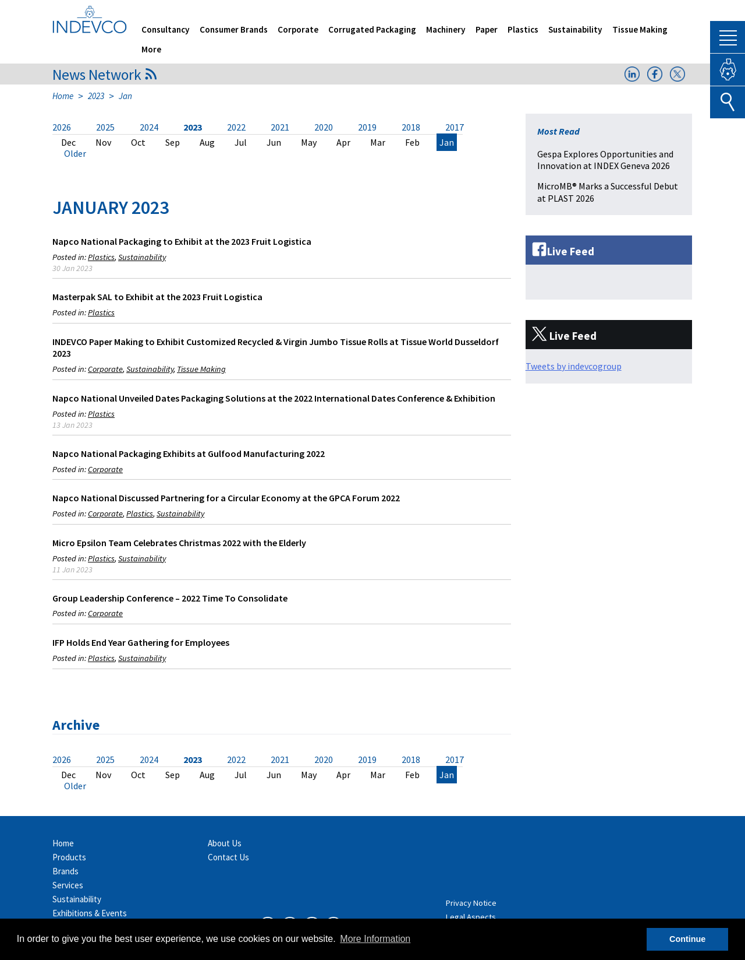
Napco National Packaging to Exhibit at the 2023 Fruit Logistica (181, 241)
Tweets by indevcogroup (574, 366)
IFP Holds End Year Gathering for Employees (140, 642)
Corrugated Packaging (372, 29)
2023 (96, 95)
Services (67, 885)
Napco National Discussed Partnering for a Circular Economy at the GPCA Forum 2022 (226, 498)
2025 (105, 127)
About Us (225, 843)
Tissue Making (640, 29)
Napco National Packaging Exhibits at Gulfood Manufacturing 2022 (188, 453)
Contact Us (228, 857)
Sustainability (575, 29)
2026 (61, 127)
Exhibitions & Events (89, 913)
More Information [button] (375, 939)
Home (62, 95)
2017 (454, 127)
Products (69, 857)
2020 (323, 127)
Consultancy (165, 29)
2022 (236, 127)
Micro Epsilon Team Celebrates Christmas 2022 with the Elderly (179, 542)
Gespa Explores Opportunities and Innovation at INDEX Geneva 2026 (605, 160)
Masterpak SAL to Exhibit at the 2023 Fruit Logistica (157, 297)
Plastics (523, 29)
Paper (487, 29)
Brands (65, 871)
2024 (149, 127)
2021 (280, 127)
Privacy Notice (471, 903)
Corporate (298, 29)
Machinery (446, 29)
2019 (367, 127)
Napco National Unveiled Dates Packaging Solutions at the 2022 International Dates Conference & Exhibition (273, 398)
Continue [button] (687, 939)
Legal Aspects (471, 917)
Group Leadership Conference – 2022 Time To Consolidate (170, 598)
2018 (411, 127)
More (151, 49)
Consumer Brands (234, 29)
